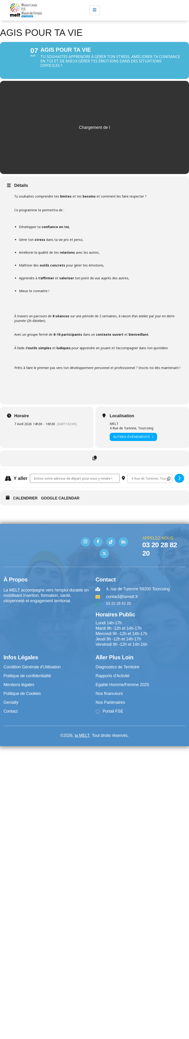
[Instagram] (85, 546)
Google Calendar (60, 503)
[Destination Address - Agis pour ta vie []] (149, 483)
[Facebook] (98, 546)
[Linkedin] (123, 546)
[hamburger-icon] (94, 10)
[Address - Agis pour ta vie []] (74, 483)
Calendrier (25, 503)
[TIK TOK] (111, 546)
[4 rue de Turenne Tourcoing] (47, 628)
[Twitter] (104, 558)
